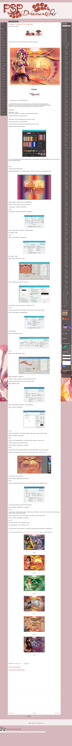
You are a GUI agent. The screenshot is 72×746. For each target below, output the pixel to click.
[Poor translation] (4, 730)
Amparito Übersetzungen (3, 81)
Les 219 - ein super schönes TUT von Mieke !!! (66, 163)
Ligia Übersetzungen (3, 63)
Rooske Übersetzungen (3, 71)
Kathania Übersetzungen (3, 86)
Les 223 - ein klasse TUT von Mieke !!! (66, 110)
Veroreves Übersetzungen (3, 77)
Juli (65, 295)
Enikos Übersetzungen (3, 47)
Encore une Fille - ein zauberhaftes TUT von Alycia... (66, 239)
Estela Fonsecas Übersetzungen (3, 39)
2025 (64, 32)
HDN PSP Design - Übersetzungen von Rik (3, 110)
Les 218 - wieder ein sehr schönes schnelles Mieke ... (66, 158)
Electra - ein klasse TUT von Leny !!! (66, 262)
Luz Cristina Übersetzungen (3, 42)
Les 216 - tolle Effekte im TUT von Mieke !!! (66, 179)
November (66, 44)
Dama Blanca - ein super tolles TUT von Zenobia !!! (66, 250)
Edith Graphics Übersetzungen (3, 65)
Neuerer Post (11, 713)
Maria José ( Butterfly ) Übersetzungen (3, 99)
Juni (65, 297)
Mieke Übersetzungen (3, 84)
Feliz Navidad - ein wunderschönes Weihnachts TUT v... (66, 95)
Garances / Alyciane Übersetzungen (3, 68)
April (65, 299)
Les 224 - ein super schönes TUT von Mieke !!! (66, 106)
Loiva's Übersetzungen (3, 49)
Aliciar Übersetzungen (3, 56)
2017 (64, 305)
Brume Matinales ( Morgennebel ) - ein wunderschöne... (66, 277)
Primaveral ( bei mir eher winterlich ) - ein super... (66, 199)
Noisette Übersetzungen (3, 96)
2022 (64, 36)
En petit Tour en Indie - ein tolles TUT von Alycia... (66, 214)
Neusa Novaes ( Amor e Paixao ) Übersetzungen (3, 52)
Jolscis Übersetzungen (3, 34)
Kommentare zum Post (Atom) (36, 716)
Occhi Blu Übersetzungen (3, 105)
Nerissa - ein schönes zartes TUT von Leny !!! (66, 266)
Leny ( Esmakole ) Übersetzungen (3, 93)
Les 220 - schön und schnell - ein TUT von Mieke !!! (66, 168)
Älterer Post (57, 713)
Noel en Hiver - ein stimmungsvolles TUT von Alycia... (66, 79)
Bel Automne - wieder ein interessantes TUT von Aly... (66, 124)
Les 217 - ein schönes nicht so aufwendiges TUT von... (66, 173)
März (65, 301)
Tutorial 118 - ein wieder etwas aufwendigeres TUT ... (66, 188)
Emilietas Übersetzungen (3, 32)
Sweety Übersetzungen (3, 79)
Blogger (42, 723)
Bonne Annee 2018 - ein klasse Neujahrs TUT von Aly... (66, 58)
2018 (64, 41)
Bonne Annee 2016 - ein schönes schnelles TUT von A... (66, 47)
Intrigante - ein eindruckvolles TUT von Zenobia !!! (66, 194)
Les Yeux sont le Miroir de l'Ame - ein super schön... (66, 218)
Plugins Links (64, 374)
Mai (65, 298)
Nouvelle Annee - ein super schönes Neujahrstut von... (66, 53)
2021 (64, 37)
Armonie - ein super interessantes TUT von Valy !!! (66, 258)
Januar (65, 303)
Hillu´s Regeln (64, 334)
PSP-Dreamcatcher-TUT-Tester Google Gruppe (31, 532)
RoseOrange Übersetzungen (3, 113)
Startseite (34, 713)
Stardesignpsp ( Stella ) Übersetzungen (3, 74)
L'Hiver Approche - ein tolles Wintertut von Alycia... (66, 68)
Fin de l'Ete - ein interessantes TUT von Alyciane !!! (66, 208)
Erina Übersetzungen (3, 37)
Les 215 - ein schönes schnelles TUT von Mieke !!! (66, 183)
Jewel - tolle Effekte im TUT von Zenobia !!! (66, 204)
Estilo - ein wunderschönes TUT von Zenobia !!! (66, 245)
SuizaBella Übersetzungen (3, 61)
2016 (64, 306)
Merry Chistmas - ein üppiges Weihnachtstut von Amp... (66, 101)
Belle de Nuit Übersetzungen (3, 58)
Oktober (65, 291)
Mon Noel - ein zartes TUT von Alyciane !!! (66, 84)
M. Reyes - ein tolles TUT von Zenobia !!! (66, 253)
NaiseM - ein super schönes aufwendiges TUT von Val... (66, 130)
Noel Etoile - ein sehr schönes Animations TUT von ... (66, 224)
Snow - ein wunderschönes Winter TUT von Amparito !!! (66, 89)
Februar (65, 302)
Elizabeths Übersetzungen (3, 45)
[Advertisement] (34, 703)
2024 (64, 33)
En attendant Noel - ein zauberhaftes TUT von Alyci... (66, 63)
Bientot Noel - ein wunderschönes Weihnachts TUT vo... (66, 228)
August (65, 294)
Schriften (63, 372)
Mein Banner (64, 339)
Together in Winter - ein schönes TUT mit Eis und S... (65, 140)
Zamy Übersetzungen (3, 107)
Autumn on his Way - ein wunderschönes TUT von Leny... (66, 271)
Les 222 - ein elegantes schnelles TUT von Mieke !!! (66, 115)
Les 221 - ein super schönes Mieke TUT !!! (66, 119)
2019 (64, 40)
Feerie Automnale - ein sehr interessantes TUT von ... (66, 282)
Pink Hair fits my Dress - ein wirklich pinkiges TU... (66, 135)
